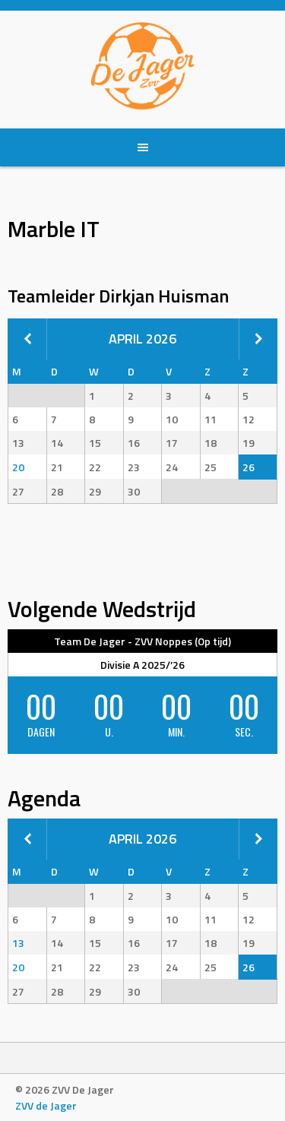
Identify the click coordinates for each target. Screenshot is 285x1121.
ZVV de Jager (46, 1105)
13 (18, 943)
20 (18, 467)
